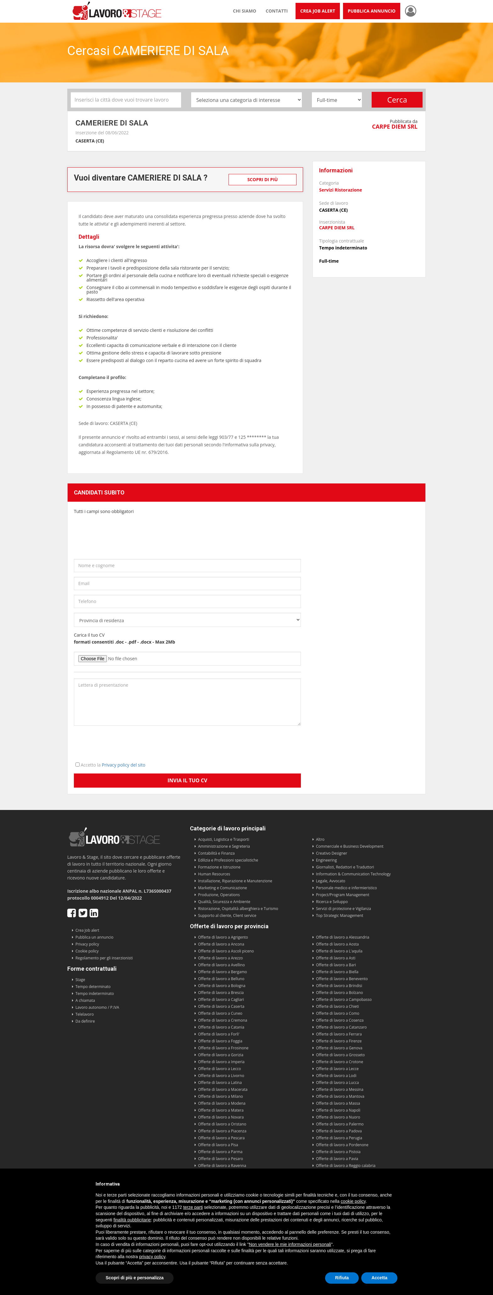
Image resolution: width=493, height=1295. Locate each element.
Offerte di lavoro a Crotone (339, 1061)
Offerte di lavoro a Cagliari (221, 999)
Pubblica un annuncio (94, 937)
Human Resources (214, 874)
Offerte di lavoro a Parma (220, 1151)
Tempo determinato (93, 986)
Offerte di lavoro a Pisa (218, 1144)
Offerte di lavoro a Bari (336, 965)
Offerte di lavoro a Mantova (340, 1096)
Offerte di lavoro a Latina (220, 1082)
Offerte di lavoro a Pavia (337, 1158)
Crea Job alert (87, 930)
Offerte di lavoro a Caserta (221, 1006)
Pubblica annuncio (372, 11)
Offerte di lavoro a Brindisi (339, 985)
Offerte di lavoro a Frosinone (223, 1048)
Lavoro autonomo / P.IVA (97, 1007)
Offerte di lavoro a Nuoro (338, 1117)
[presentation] (121, 742)
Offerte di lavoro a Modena (222, 1103)
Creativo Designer (331, 853)
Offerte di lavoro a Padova (339, 1131)
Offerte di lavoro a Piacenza (222, 1131)
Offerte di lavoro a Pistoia (338, 1151)
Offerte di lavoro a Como (337, 1013)
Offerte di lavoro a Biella (337, 971)
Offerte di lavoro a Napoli (338, 1110)
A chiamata (85, 1000)
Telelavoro (84, 1014)
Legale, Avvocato (330, 881)
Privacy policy (87, 944)
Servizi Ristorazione (340, 190)
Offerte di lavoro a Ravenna (222, 1165)
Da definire (85, 1021)
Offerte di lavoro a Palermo (340, 1124)
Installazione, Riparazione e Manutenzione (235, 881)
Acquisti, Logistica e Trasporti (223, 839)
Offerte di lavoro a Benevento (342, 978)
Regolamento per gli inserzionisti (104, 958)
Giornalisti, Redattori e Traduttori (345, 867)
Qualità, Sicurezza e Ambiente (224, 901)
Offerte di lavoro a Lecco (219, 1068)
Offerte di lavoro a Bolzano (339, 992)
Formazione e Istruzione (219, 867)
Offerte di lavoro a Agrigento (223, 937)
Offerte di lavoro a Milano (220, 1096)
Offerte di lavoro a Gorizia (220, 1055)
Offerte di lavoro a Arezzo (220, 958)
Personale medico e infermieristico (346, 887)
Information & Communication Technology (353, 874)
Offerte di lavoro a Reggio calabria (345, 1165)
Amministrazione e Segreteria (224, 846)
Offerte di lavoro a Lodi (336, 1075)
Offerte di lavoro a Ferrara (339, 1034)
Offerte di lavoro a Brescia (221, 992)
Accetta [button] (379, 1277)
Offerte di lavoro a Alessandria (342, 937)
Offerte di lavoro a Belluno (221, 978)
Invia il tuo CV (188, 780)
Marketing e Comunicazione (222, 887)
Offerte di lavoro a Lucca (337, 1082)
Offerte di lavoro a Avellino (221, 965)
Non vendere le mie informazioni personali (290, 1244)
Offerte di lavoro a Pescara (221, 1138)
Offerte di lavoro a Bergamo (222, 971)
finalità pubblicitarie (132, 1219)
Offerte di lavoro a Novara (221, 1117)
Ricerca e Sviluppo (332, 901)
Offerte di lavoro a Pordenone (342, 1144)
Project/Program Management (342, 894)
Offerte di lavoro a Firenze (339, 1041)
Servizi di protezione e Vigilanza (343, 908)
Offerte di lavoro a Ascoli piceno (226, 951)
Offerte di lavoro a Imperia (221, 1061)
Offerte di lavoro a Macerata (222, 1089)
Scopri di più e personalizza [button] (134, 1277)
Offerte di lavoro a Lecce (337, 1068)
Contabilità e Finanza (216, 853)
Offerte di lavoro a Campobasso (344, 999)
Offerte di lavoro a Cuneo (220, 1013)
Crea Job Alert (317, 11)
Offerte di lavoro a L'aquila (339, 951)
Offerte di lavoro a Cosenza (340, 1020)
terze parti (193, 1207)
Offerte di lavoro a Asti (335, 958)
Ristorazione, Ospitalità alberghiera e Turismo (238, 908)
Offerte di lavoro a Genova (339, 1048)
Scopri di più (262, 179)
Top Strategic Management (339, 915)
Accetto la (110, 765)
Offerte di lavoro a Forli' (219, 1034)
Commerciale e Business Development (350, 846)
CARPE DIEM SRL (395, 126)
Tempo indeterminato (94, 993)
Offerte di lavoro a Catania (221, 1027)
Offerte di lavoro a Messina (339, 1089)
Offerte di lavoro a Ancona (221, 944)
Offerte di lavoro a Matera (221, 1110)
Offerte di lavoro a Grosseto (340, 1055)
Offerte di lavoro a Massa (338, 1103)
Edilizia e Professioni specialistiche (228, 860)
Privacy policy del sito (123, 765)
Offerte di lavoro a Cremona (222, 1020)
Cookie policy (87, 951)
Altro (320, 839)
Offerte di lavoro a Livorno (221, 1075)
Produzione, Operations (219, 894)
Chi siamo (244, 11)
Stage (80, 979)
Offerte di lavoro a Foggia (220, 1041)
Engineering (326, 860)
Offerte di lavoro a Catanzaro (341, 1027)
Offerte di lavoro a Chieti (337, 1006)
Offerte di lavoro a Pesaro (220, 1158)
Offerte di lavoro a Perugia (339, 1138)
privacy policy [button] (152, 1256)
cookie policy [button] (353, 1201)
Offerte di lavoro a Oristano (222, 1124)
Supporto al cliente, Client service (227, 915)
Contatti (277, 11)
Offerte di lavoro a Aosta (337, 944)
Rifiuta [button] (342, 1277)
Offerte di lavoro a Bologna (221, 985)
